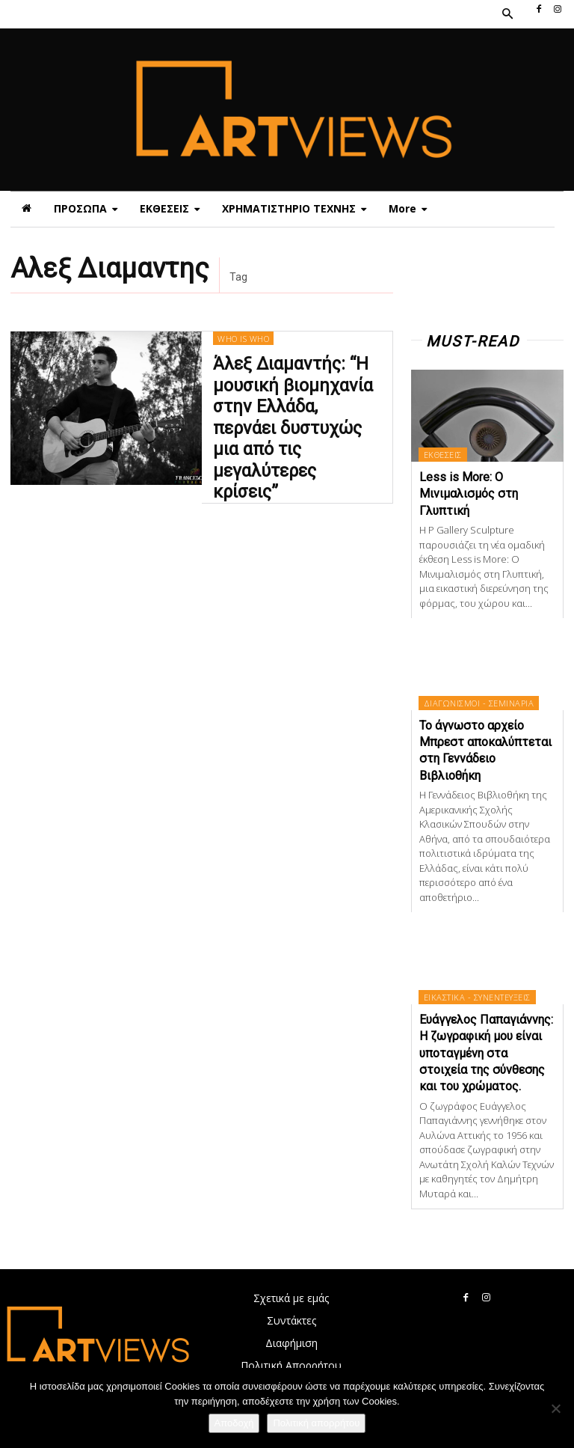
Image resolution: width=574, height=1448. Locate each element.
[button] (507, 14)
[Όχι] (555, 1408)
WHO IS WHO (243, 355)
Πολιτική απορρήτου (316, 1423)
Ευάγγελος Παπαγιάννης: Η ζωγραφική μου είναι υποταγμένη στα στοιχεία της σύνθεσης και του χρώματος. (486, 1053)
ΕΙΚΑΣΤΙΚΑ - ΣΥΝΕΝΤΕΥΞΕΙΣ (477, 997)
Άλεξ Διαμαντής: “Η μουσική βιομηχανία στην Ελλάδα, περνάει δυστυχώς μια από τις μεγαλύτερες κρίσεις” (296, 418)
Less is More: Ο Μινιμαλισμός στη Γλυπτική (468, 494)
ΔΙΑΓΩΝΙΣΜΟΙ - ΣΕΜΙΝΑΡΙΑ (479, 703)
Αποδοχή (234, 1423)
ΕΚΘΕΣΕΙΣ (443, 454)
